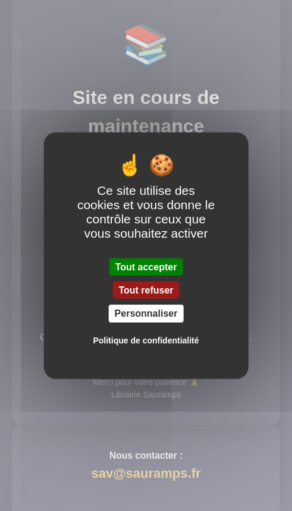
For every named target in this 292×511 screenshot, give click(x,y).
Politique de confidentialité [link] (146, 340)
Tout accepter (146, 267)
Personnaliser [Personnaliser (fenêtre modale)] (146, 313)
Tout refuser (145, 290)
